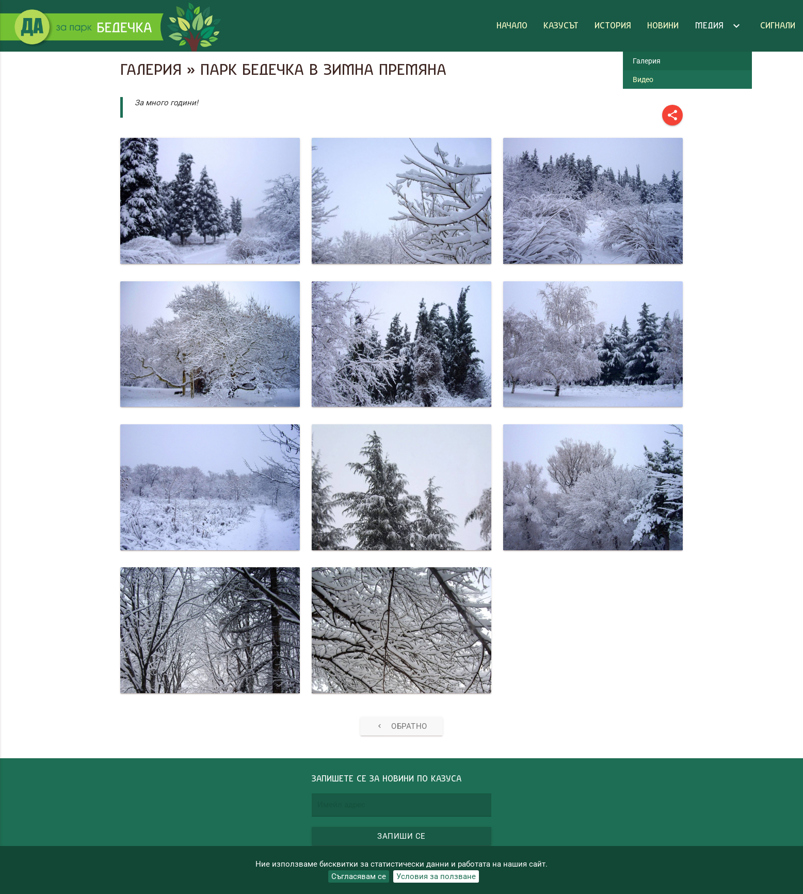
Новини (663, 25)
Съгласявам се (358, 876)
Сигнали (777, 25)
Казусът (561, 25)
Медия (719, 26)
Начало (511, 25)
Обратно (401, 726)
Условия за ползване (436, 876)
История (613, 25)
